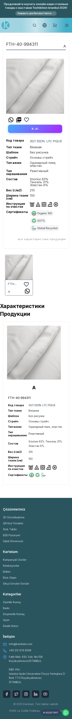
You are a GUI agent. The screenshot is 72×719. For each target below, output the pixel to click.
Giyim (6, 620)
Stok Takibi (10, 529)
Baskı (6, 608)
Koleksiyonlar (11, 565)
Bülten (7, 571)
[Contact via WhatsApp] (65, 712)
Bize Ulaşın (9, 577)
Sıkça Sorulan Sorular (16, 583)
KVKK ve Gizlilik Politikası (24, 710)
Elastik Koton (10, 625)
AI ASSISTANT (50, 712)
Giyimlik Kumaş (12, 602)
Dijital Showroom (13, 541)
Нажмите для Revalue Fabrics (36, 13)
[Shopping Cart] (55, 25)
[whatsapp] (11, 120)
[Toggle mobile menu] (67, 25)
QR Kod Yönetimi (13, 523)
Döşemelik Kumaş (13, 614)
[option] (35, 85)
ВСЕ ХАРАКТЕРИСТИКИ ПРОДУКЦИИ (42, 239)
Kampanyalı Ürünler (15, 559)
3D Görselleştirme (13, 517)
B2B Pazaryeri (11, 535)
